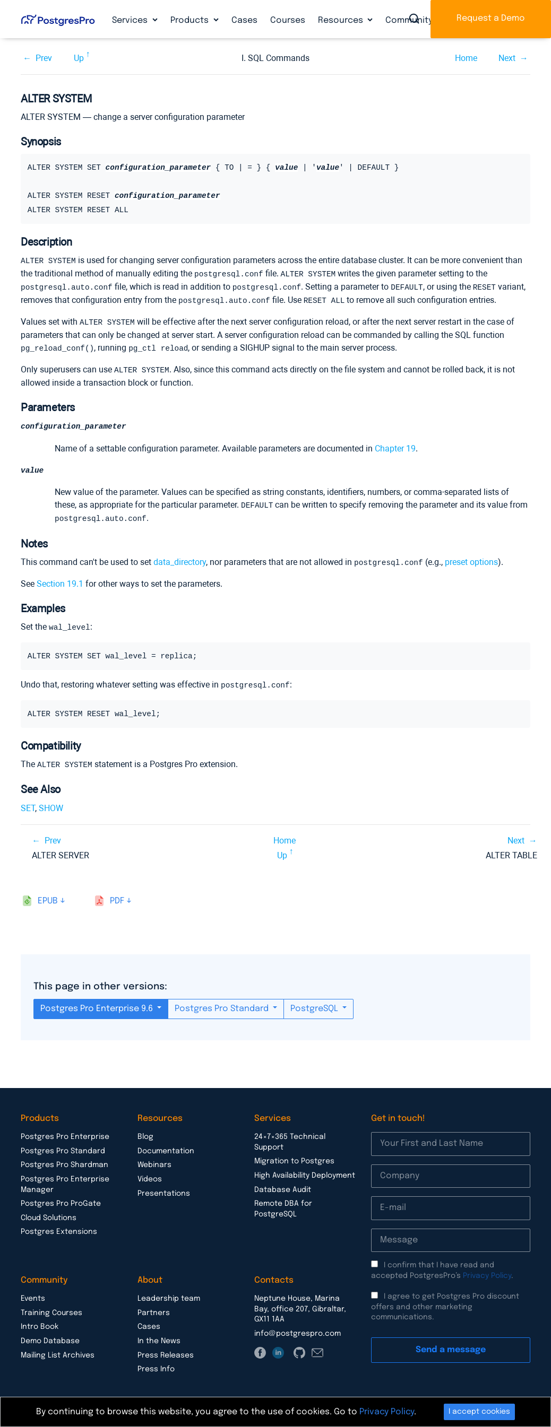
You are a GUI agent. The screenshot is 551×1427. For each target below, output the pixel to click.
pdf (117, 895)
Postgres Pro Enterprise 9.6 (97, 1002)
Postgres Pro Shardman (64, 1159)
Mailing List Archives (57, 1349)
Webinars (154, 1159)
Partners (153, 1307)
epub (48, 895)
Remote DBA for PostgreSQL (283, 1203)
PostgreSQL (315, 1002)
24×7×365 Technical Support (289, 1136)
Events (33, 1293)
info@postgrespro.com (297, 1328)
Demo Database (50, 1335)
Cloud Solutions (48, 1212)
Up (79, 58)
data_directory (179, 558)
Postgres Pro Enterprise (65, 1131)
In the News (158, 1335)
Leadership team (168, 1293)
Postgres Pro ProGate (61, 1198)
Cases (244, 20)
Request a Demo (491, 18)
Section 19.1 (60, 580)
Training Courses (51, 1307)
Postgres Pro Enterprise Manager (65, 1179)
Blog (145, 1131)
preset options (471, 558)
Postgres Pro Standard (223, 1002)
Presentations (163, 1187)
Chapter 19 (395, 445)
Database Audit (282, 1184)
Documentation (165, 1145)
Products (190, 20)
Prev (44, 58)
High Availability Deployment (304, 1169)
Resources (341, 20)
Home (466, 58)
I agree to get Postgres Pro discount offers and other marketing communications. (445, 1301)
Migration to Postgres (294, 1155)
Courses (287, 20)
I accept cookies (479, 1411)
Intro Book (39, 1321)
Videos (149, 1173)
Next (506, 58)
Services (131, 20)
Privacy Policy (487, 1270)
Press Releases (165, 1349)
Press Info (156, 1363)
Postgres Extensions (59, 1226)
